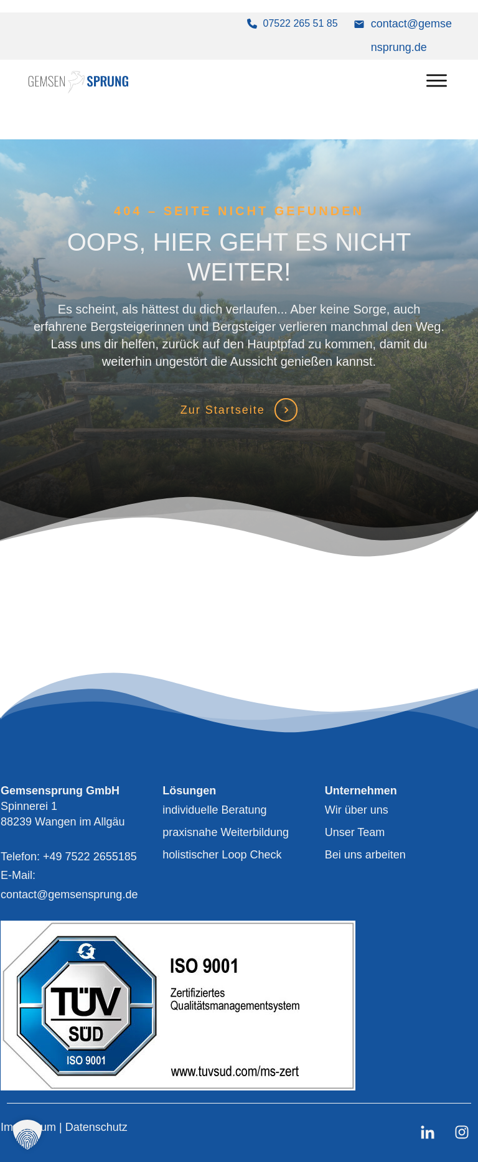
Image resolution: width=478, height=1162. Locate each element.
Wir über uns (356, 810)
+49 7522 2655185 (90, 856)
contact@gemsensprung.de (69, 894)
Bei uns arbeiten (365, 854)
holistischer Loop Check (221, 854)
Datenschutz (96, 1127)
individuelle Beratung (214, 810)
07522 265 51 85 (300, 23)
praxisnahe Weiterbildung (225, 832)
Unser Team (355, 832)
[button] (27, 1134)
